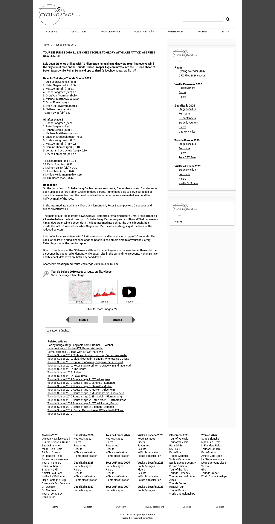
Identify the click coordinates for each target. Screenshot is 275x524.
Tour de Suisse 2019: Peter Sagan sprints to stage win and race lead (89, 365)
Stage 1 (83, 320)
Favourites (80, 445)
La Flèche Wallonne (53, 476)
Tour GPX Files (187, 157)
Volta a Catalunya (179, 459)
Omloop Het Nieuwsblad (56, 438)
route (77, 264)
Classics (51, 31)
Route (182, 92)
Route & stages (82, 438)
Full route (184, 113)
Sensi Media (148, 517)
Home (46, 44)
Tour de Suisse (177, 483)
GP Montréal (49, 490)
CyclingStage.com (62, 14)
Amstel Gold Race (52, 473)
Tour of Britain (177, 490)
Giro (203, 469)
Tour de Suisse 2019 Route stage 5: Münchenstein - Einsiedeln (85, 393)
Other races (176, 31)
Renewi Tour (176, 486)
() (119, 70)
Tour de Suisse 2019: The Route (66, 369)
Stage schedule (187, 109)
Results (78, 449)
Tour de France (110, 31)
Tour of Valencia (178, 438)
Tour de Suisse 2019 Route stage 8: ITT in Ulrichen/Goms (82, 403)
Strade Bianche (51, 445)
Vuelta (205, 466)
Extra (225, 31)
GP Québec (48, 486)
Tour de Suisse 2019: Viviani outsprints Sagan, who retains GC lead (88, 359)
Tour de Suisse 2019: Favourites (67, 376)
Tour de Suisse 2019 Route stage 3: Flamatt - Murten (79, 386)
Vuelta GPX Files (188, 183)
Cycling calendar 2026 (192, 71)
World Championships (182, 493)
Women (202, 31)
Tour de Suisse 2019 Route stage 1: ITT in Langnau (78, 379)
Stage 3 (117, 320)
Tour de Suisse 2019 (59, 414)
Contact (220, 506)
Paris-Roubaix (50, 466)
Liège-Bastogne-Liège (54, 479)
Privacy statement (154, 506)
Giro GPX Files (187, 131)
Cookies (187, 506)
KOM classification (85, 452)
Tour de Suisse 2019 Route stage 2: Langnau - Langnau (81, 383)
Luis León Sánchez (58, 330)
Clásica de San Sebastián (56, 483)
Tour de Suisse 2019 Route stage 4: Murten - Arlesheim (81, 389)
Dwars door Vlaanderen (55, 459)
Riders (182, 96)
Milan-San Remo (210, 442)
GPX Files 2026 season (192, 75)
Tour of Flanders (51, 462)
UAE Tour (174, 449)
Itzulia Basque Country (182, 462)
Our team (121, 506)
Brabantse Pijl (50, 469)
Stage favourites (188, 122)
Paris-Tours (48, 497)
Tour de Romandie (180, 473)
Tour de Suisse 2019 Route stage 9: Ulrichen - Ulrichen (80, 407)
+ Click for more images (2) (100, 309)
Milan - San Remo (52, 449)
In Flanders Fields (52, 455)
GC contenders (187, 118)
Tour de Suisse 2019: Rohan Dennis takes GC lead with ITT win (85, 410)
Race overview (187, 87)
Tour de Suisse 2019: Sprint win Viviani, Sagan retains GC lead (85, 362)
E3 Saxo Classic (51, 452)
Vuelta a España (144, 31)
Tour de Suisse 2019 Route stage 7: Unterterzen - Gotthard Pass (86, 400)
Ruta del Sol (176, 445)
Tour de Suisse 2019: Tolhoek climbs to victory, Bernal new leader (87, 355)
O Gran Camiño (178, 466)
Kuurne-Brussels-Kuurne (56, 442)
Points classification (85, 455)
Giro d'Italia (79, 31)
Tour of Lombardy (52, 493)
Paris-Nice (175, 452)
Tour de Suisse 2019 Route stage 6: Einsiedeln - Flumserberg (84, 396)
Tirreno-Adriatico (179, 455)
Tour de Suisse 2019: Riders (64, 372)
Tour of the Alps (178, 469)
